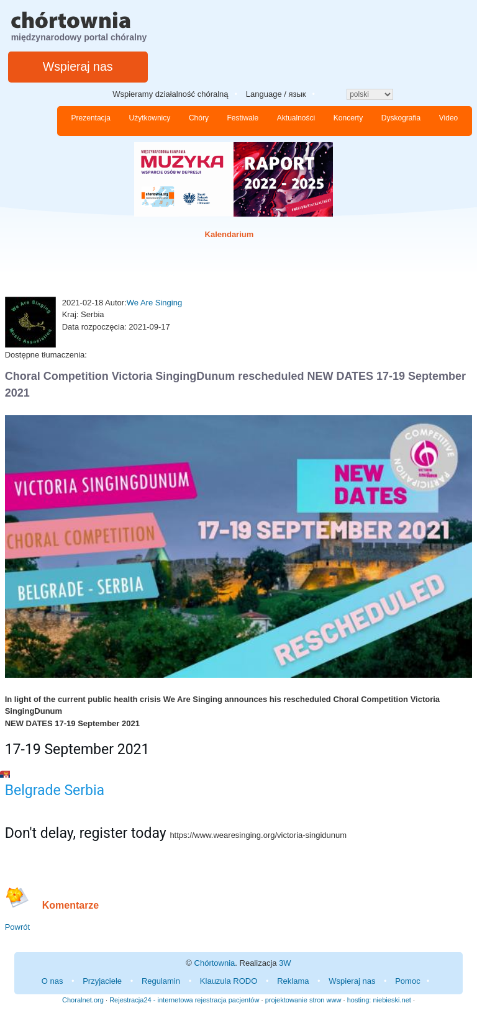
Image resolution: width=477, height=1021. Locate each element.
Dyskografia (400, 118)
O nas (52, 981)
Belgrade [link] (33, 790)
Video (448, 118)
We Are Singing (154, 302)
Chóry (199, 118)
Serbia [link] (84, 790)
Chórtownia (214, 963)
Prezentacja (91, 118)
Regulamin (161, 981)
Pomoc (407, 981)
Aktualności (296, 118)
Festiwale (243, 118)
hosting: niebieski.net (379, 1000)
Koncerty (348, 118)
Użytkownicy (150, 118)
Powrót (17, 927)
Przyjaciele (102, 981)
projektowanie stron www (303, 1000)
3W (285, 963)
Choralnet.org (83, 1000)
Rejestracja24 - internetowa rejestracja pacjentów (184, 1000)
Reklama (293, 981)
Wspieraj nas (78, 66)
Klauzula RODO (228, 981)
